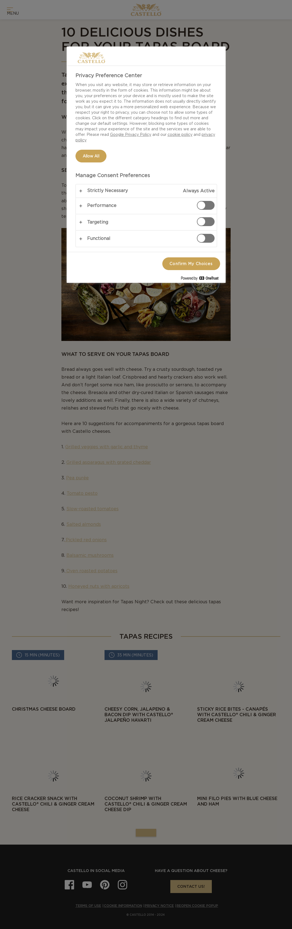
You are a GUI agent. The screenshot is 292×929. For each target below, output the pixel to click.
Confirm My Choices (191, 264)
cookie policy (180, 134)
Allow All (91, 156)
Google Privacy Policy (130, 134)
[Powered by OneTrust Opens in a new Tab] (202, 279)
